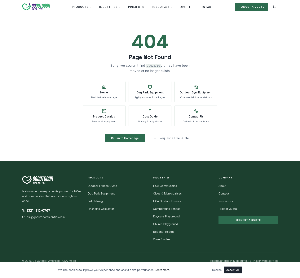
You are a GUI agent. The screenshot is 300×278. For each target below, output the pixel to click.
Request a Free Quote (171, 138)
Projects (136, 7)
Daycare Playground (166, 216)
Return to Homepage (125, 138)
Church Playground (165, 224)
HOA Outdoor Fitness (167, 201)
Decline (217, 270)
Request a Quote (251, 6)
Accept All (233, 270)
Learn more (162, 270)
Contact (205, 7)
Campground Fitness (166, 209)
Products (82, 6)
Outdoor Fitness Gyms (102, 186)
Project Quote (227, 209)
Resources (162, 6)
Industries (109, 6)
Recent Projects (163, 231)
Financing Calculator (101, 209)
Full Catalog (95, 201)
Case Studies (161, 239)
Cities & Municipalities (167, 193)
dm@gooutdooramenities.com (43, 217)
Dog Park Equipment (101, 193)
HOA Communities (165, 186)
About (185, 7)
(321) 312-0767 (36, 210)
